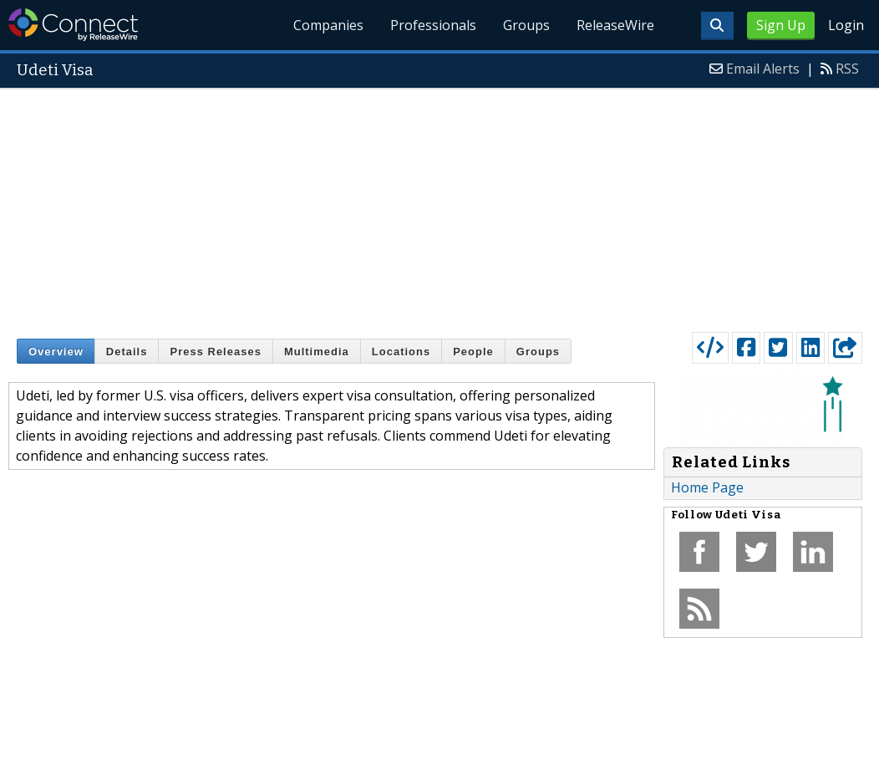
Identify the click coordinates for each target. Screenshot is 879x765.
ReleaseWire (615, 25)
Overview (56, 351)
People (473, 351)
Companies (328, 25)
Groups (526, 25)
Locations (401, 351)
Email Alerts (763, 68)
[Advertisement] (439, 206)
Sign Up (780, 25)
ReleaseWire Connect (73, 24)
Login (846, 25)
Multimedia (316, 351)
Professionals (433, 25)
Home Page (707, 487)
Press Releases (215, 351)
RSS (847, 68)
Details (127, 351)
